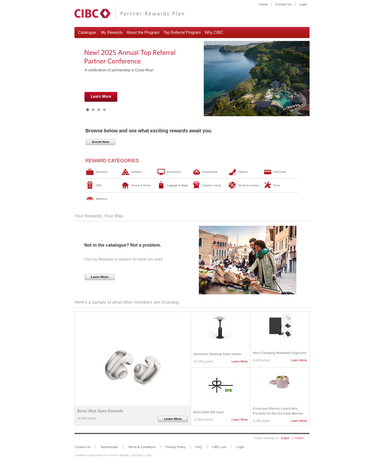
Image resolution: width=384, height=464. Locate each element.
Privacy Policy (176, 447)
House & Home (141, 185)
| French (296, 438)
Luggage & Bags (177, 185)
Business (101, 171)
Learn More (239, 361)
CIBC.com (219, 447)
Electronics (174, 171)
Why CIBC (214, 32)
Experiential (209, 171)
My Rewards (112, 32)
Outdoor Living (211, 185)
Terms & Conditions (142, 447)
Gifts (99, 185)
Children (136, 171)
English (285, 438)
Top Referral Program (182, 32)
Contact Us (283, 4)
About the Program (143, 32)
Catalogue (87, 32)
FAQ (198, 447)
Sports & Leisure (248, 185)
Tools (276, 185)
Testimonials (109, 447)
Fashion (243, 171)
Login (303, 4)
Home (263, 4)
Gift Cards (279, 171)
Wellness (101, 198)
